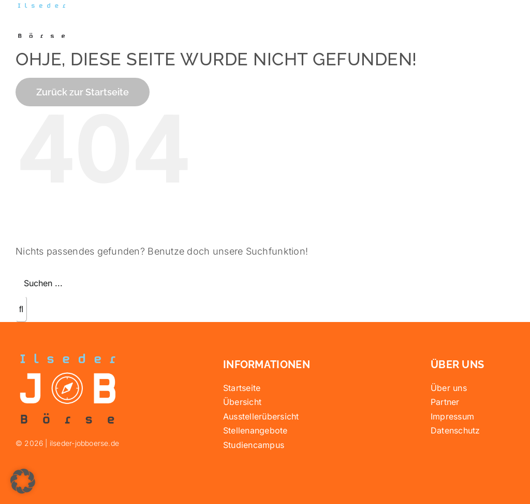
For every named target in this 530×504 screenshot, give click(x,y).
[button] (23, 481)
